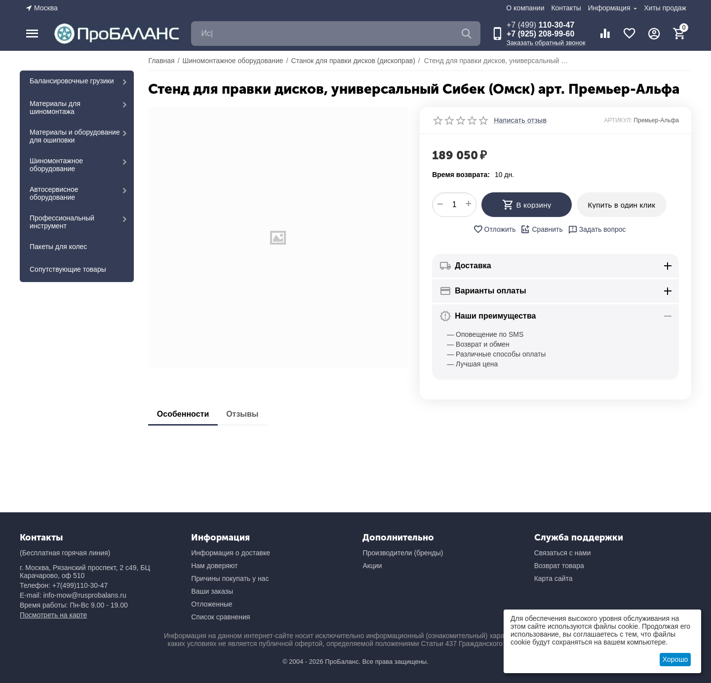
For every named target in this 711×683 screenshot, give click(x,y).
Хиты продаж (665, 8)
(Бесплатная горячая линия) (65, 553)
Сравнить (541, 229)
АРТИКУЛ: (618, 120)
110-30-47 (540, 25)
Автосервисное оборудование (54, 193)
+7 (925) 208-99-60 (540, 34)
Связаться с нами (562, 553)
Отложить (494, 229)
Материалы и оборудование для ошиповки (75, 136)
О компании (525, 8)
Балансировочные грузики (72, 81)
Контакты (566, 8)
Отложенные (211, 604)
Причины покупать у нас (230, 578)
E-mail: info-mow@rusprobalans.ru (73, 595)
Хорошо (675, 659)
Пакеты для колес (58, 247)
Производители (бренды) (402, 553)
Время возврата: (461, 175)
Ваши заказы (212, 591)
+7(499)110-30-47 (80, 585)
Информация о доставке (230, 553)
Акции (372, 566)
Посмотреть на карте (53, 615)
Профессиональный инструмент (62, 222)
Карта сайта (553, 578)
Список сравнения (220, 617)
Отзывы (246, 414)
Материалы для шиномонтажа (55, 107)
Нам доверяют (214, 566)
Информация (610, 8)
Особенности (184, 414)
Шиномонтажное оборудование (56, 165)
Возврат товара (559, 566)
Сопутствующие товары (68, 269)
